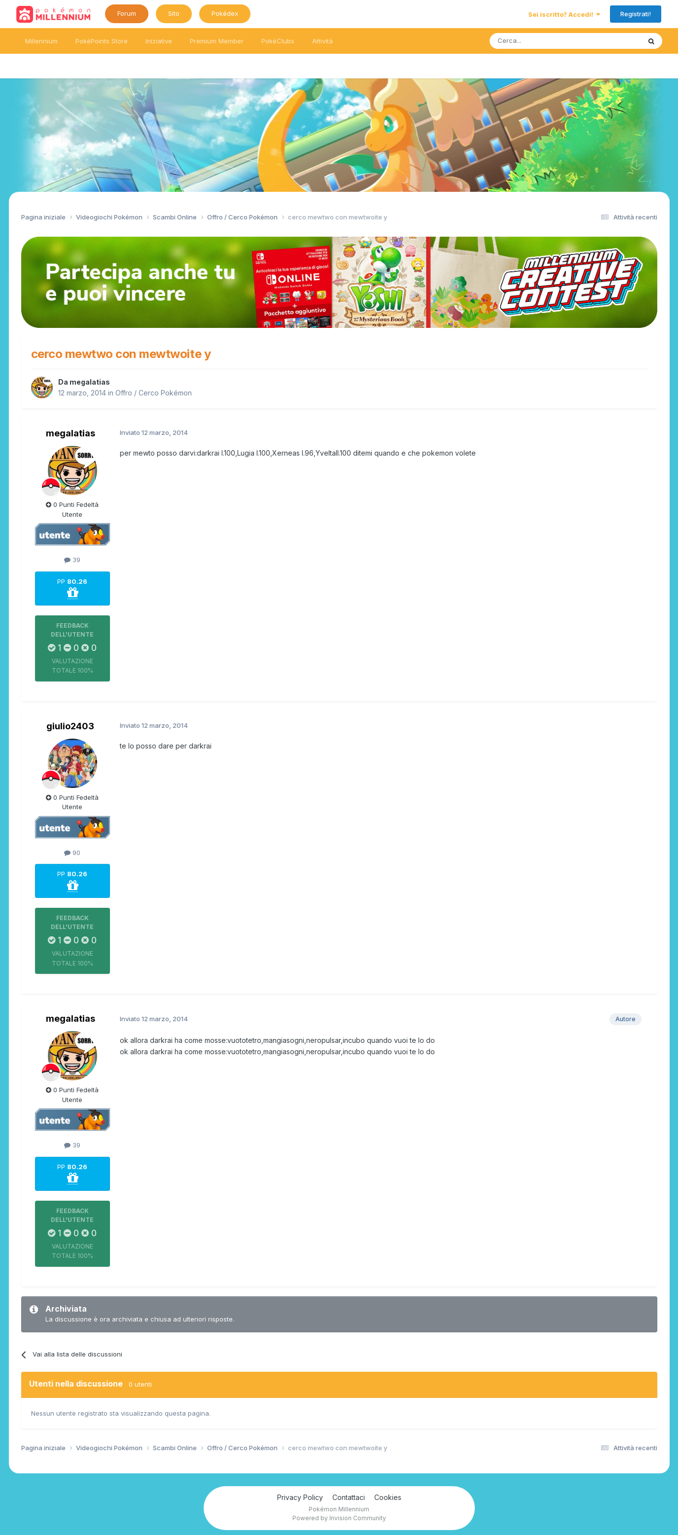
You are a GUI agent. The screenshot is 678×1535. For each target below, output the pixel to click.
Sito (173, 13)
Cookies (387, 1497)
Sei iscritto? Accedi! (564, 14)
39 (72, 560)
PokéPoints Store (101, 41)
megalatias (90, 382)
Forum (126, 13)
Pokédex (225, 13)
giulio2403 (70, 726)
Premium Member (217, 41)
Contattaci (348, 1497)
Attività (322, 41)
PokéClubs (277, 41)
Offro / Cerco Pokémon (153, 393)
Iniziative (158, 41)
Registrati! (635, 14)
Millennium (41, 41)
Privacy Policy (300, 1497)
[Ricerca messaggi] (542, 41)
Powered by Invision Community (339, 1518)
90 (72, 853)
